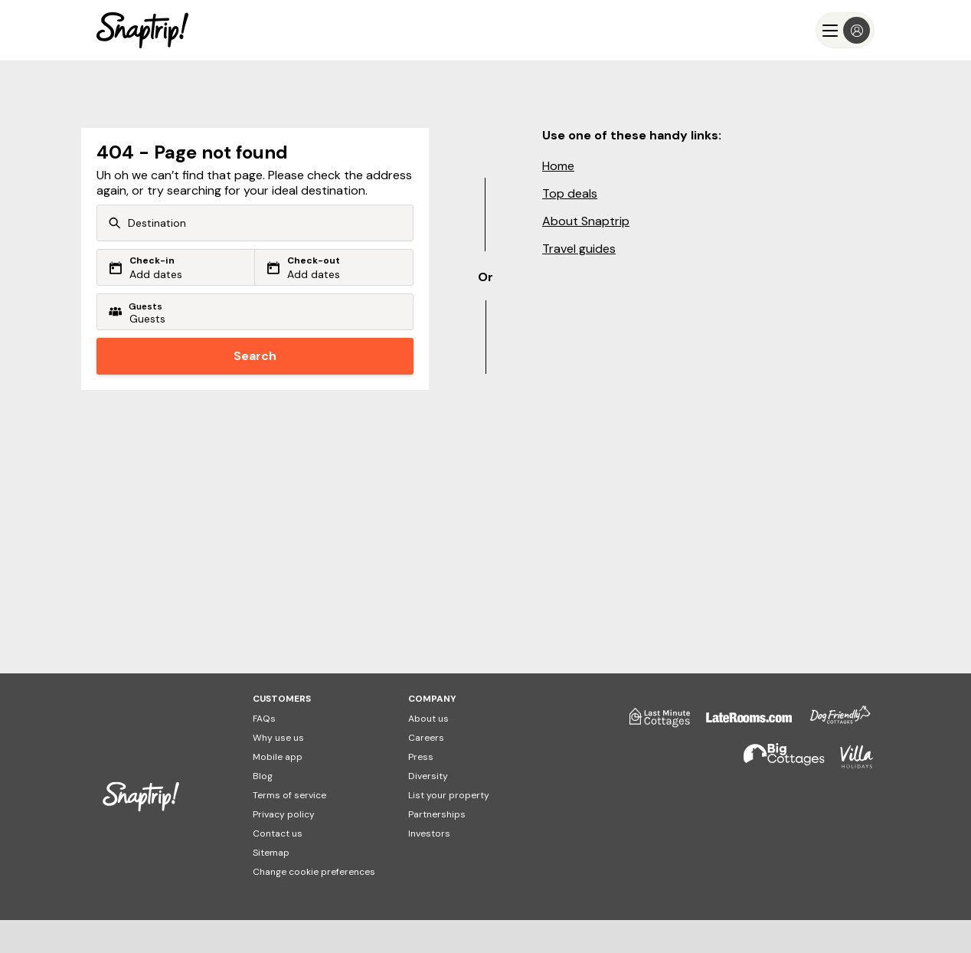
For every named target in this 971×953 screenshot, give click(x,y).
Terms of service (289, 795)
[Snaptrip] (142, 30)
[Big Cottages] (776, 763)
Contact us (277, 833)
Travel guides (579, 249)
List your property (448, 795)
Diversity (428, 776)
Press (420, 757)
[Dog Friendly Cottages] (832, 723)
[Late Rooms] (741, 723)
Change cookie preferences (314, 872)
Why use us (278, 738)
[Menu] (845, 30)
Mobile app (277, 757)
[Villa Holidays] (849, 763)
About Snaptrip (585, 221)
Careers (426, 738)
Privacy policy (284, 814)
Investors (429, 833)
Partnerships (437, 814)
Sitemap (271, 853)
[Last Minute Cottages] (652, 723)
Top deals (569, 193)
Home (558, 166)
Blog (263, 776)
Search (255, 356)
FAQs (264, 718)
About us (428, 718)
